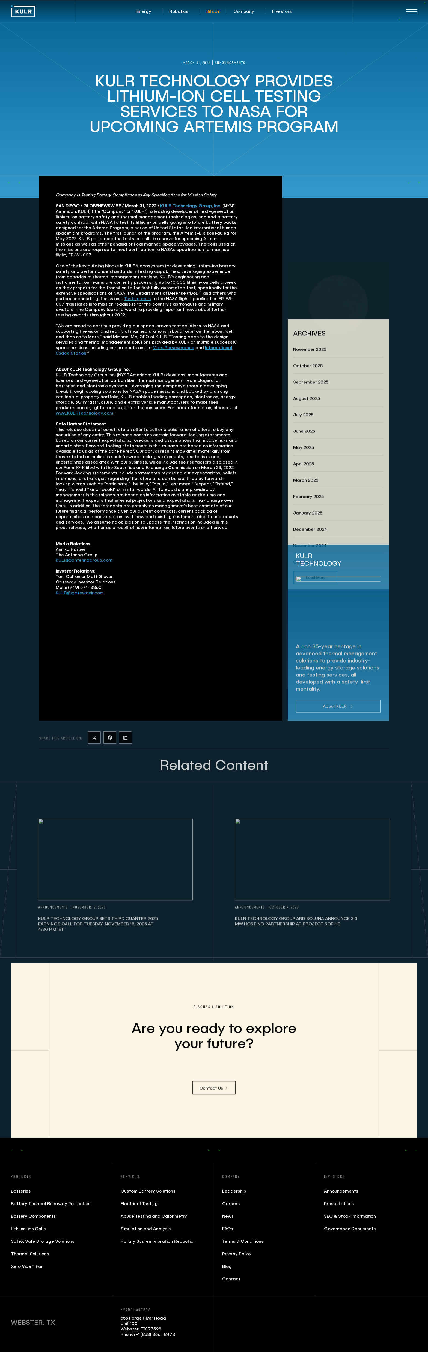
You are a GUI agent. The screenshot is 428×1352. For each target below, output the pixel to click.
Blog (227, 1266)
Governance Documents (350, 1228)
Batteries (21, 1190)
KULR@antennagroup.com (84, 561)
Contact (231, 1278)
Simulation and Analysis (146, 1228)
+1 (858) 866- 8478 (155, 1334)
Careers (231, 1203)
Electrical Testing (139, 1203)
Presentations (339, 1203)
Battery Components (33, 1215)
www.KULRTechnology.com (84, 414)
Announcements (230, 63)
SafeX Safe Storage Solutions (43, 1241)
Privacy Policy (236, 1253)
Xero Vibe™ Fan (27, 1266)
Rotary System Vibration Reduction (158, 1241)
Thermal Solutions (30, 1253)
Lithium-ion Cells (28, 1228)
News (228, 1215)
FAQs (227, 1228)
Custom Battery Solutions (148, 1190)
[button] (143, 11)
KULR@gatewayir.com (80, 594)
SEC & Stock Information (350, 1215)
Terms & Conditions (243, 1241)
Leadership (234, 1190)
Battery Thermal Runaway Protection (51, 1203)
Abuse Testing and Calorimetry (154, 1215)
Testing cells (137, 299)
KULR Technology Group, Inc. (190, 207)
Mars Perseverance (173, 348)
